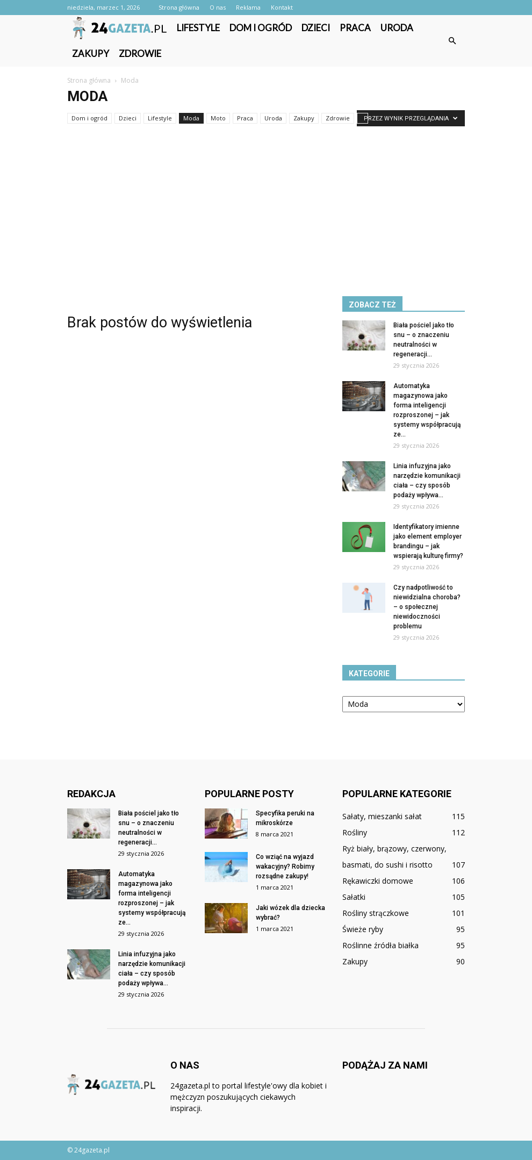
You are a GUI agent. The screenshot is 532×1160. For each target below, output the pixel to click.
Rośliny (354, 832)
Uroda (396, 27)
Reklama (248, 7)
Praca (355, 27)
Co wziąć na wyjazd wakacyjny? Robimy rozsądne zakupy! (285, 866)
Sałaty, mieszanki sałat (382, 816)
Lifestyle (198, 27)
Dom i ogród (260, 27)
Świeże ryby (362, 929)
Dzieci (315, 27)
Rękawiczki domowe (377, 881)
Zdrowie (140, 53)
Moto (218, 118)
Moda (191, 118)
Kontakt (282, 7)
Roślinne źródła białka (380, 945)
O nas (218, 7)
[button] (452, 41)
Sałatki (353, 897)
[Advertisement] (266, 205)
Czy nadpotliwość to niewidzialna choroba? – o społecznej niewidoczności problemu (427, 607)
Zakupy (90, 53)
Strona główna (179, 7)
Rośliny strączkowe (375, 913)
